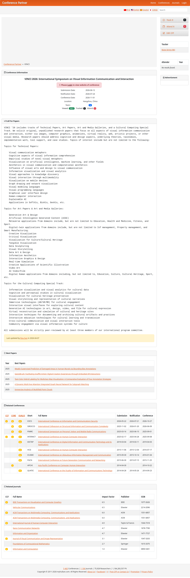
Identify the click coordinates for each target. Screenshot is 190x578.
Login (184, 3)
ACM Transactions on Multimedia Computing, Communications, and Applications (46, 518)
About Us (91, 571)
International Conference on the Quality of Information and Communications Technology (75, 470)
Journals (175, 3)
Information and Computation (25, 549)
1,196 (83, 568)
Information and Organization (25, 533)
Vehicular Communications (24, 507)
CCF (7, 416)
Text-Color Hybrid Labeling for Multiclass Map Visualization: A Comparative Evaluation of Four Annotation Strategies (63, 379)
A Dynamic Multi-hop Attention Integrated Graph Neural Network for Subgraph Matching (52, 384)
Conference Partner (12, 64)
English (136, 10)
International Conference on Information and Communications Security (68, 421)
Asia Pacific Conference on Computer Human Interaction (61, 465)
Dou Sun (23, 338)
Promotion (135, 571)
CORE (13, 416)
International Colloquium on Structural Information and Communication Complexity (73, 426)
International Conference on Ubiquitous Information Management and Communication (74, 455)
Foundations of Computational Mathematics (31, 544)
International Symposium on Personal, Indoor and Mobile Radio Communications (72, 431)
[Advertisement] (79, 40)
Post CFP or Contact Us (119, 571)
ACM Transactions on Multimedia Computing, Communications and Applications (46, 512)
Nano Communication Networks (26, 528)
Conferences (164, 3)
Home (153, 3)
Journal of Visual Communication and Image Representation (38, 538)
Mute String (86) (168, 50)
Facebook (101, 571)
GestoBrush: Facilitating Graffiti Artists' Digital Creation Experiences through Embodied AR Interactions (57, 374)
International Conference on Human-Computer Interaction (62, 436)
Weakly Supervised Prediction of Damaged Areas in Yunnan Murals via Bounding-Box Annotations (55, 368)
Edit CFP (168, 33)
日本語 (155, 10)
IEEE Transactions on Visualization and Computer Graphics (37, 502)
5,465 (65, 568)
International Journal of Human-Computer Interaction (35, 523)
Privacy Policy (147, 571)
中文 (128, 10)
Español (146, 10)
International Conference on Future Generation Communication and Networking (71, 460)
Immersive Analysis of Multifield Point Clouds (33, 389)
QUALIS (22, 416)
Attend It (174, 26)
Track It (174, 20)
